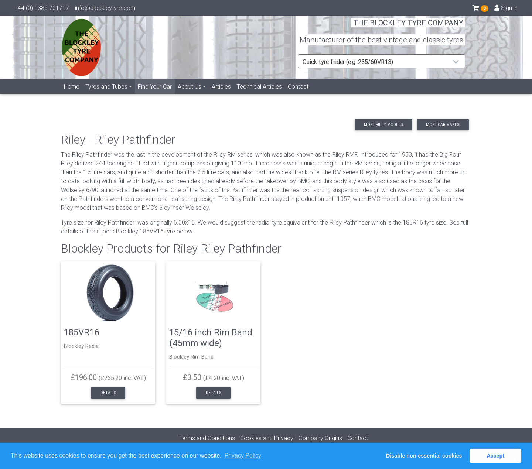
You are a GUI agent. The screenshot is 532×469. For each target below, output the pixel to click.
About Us (189, 95)
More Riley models (383, 124)
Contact (298, 95)
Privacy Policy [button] (242, 455)
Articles (221, 95)
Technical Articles (259, 95)
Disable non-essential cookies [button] (424, 456)
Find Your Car (156, 94)
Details (108, 392)
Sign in (506, 9)
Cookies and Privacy (266, 438)
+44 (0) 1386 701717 (41, 9)
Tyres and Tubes (106, 95)
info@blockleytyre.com (105, 9)
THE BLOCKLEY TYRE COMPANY (408, 27)
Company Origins (320, 438)
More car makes (442, 124)
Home (71, 95)
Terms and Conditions (207, 438)
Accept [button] (495, 456)
